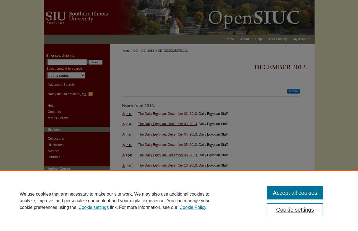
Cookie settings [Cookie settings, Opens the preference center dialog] (295, 210)
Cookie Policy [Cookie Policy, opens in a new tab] (193, 207)
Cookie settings (94, 207)
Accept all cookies (295, 193)
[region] (179, 200)
